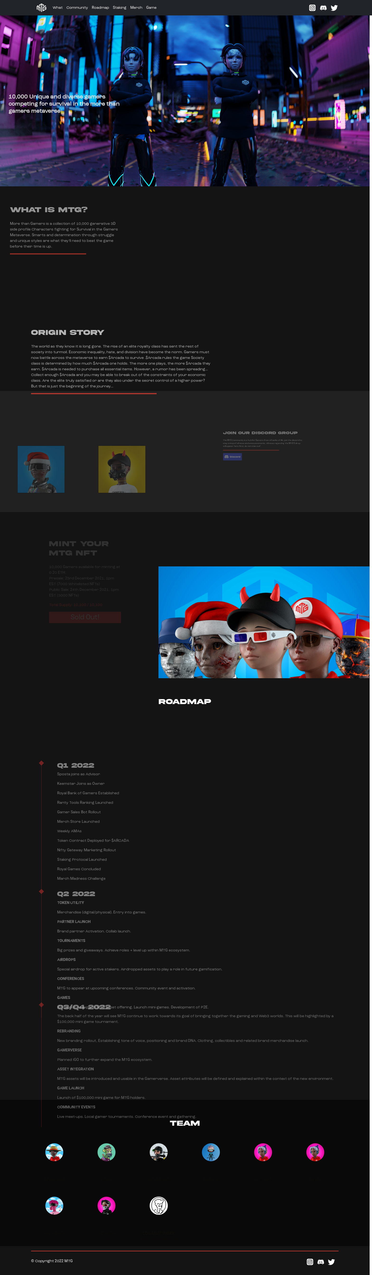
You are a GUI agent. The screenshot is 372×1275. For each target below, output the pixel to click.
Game (151, 8)
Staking (120, 8)
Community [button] (77, 8)
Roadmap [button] (100, 8)
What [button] (58, 8)
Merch (136, 8)
